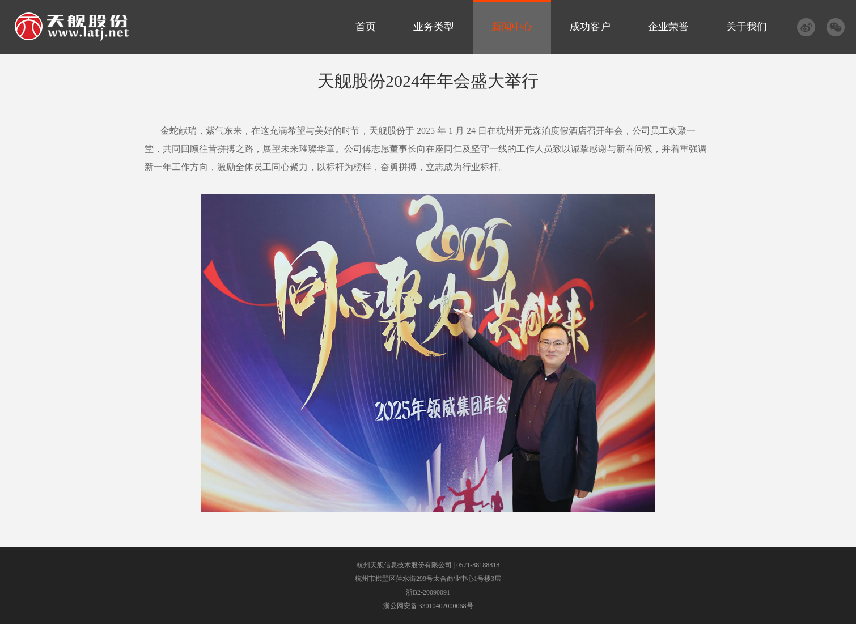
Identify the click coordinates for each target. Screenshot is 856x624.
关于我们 (746, 26)
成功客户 (590, 26)
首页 (365, 26)
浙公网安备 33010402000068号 (428, 606)
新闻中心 (511, 26)
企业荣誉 (668, 26)
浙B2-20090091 (428, 592)
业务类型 (433, 26)
